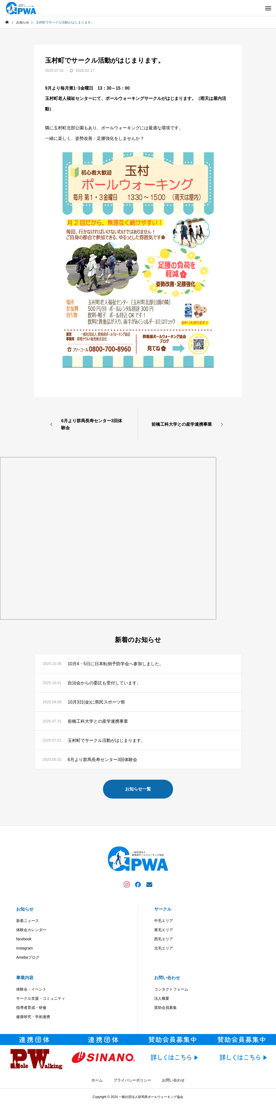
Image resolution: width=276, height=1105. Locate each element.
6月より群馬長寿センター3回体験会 (102, 759)
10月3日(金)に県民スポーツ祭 (96, 702)
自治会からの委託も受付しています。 (104, 683)
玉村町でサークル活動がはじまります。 (106, 740)
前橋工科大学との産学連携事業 (98, 721)
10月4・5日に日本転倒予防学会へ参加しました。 (116, 663)
